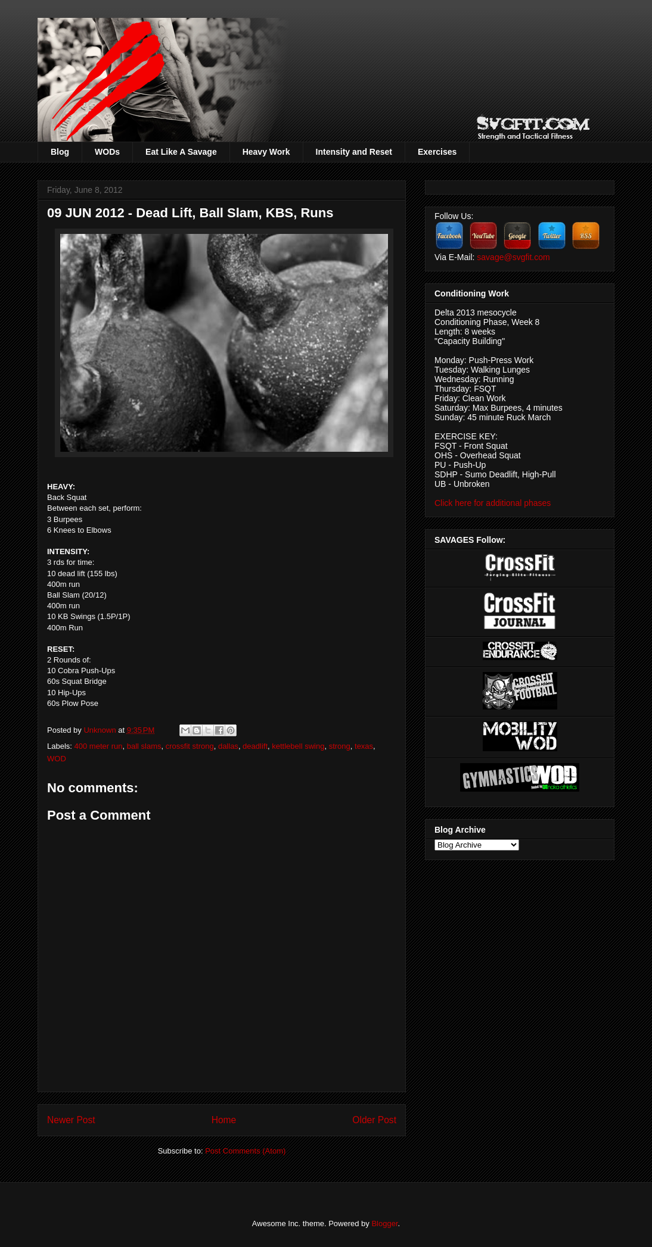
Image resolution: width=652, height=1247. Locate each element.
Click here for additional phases (492, 503)
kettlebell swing (298, 746)
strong (339, 746)
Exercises (437, 152)
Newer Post (71, 1120)
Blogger (384, 1223)
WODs (107, 152)
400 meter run (98, 746)
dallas (228, 746)
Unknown (100, 730)
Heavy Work (266, 152)
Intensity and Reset (354, 152)
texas (364, 746)
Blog (60, 152)
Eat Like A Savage (181, 152)
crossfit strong (190, 746)
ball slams (144, 746)
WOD (56, 758)
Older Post (374, 1120)
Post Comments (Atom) (245, 1150)
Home (224, 1120)
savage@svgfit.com (513, 257)
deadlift (255, 746)
